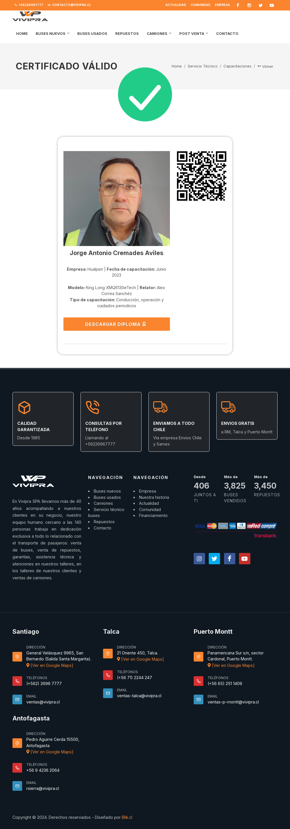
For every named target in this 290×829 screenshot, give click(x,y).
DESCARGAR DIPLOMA (116, 324)
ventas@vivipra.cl (43, 701)
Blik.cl (127, 817)
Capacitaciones (237, 66)
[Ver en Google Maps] (49, 665)
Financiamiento (153, 515)
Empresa (222, 5)
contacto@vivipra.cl (69, 5)
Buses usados (107, 497)
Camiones (103, 503)
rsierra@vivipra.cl (42, 788)
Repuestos (104, 521)
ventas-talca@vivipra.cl (139, 695)
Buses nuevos (107, 491)
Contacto (102, 527)
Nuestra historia (154, 497)
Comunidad (200, 5)
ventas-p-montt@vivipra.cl (233, 701)
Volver (265, 66)
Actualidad (175, 5)
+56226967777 (29, 5)
